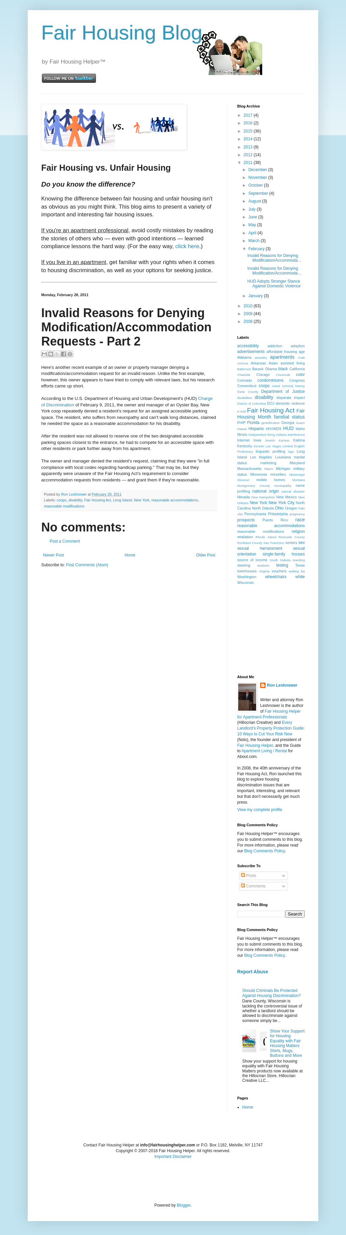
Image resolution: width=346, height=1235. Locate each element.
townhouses (247, 571)
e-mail (241, 411)
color (300, 374)
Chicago (263, 375)
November (258, 177)
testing (282, 565)
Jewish (270, 440)
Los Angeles (261, 457)
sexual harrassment (259, 548)
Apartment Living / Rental (264, 751)
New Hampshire (263, 497)
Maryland (297, 463)
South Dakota (280, 560)
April (252, 233)
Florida (253, 422)
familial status (289, 417)
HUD (288, 428)
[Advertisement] (271, 629)
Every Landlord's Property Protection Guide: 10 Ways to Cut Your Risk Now (271, 728)
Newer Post (53, 555)
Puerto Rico (275, 520)
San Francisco (273, 543)
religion (298, 531)
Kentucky (244, 446)
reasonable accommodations (174, 500)
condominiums (270, 380)
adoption (298, 346)
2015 (249, 131)
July (252, 209)
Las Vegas (273, 446)
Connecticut (246, 386)
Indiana (281, 434)
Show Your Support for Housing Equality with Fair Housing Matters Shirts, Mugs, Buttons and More (287, 1043)
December (258, 169)
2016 (249, 123)
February (257, 248)
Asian (273, 363)
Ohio (279, 508)
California (297, 369)
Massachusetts (249, 469)
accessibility (248, 345)
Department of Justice (283, 391)
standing (299, 560)
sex (301, 542)
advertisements (251, 351)
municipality (282, 486)
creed (276, 386)
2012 (249, 154)
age (302, 352)
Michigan (283, 469)
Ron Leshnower (282, 685)
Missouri (243, 480)
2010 (249, 306)
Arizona (242, 363)
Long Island (122, 500)
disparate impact (290, 398)
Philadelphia (278, 514)
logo (291, 451)
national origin (265, 491)
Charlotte (243, 375)
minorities (278, 474)
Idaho (300, 429)
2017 (249, 115)
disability (75, 500)
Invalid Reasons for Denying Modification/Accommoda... (274, 258)
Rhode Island (265, 537)
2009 (249, 313)
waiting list (297, 571)
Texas (300, 565)
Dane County (247, 392)
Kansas (284, 440)
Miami (268, 469)
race (300, 519)
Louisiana (283, 457)
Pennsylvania (255, 514)
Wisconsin (245, 582)
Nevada (243, 497)
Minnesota (258, 474)
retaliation (245, 537)
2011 (249, 162)
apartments (282, 357)
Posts (248, 875)
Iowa (257, 440)
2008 (249, 321)
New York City (281, 502)
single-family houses (284, 554)
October (256, 185)
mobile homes (270, 480)
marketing (268, 463)
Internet (243, 440)
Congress (297, 380)
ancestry (261, 357)
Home (130, 555)
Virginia (264, 571)
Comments (253, 886)
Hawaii (242, 429)
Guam (300, 423)
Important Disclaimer (173, 1156)
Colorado (244, 380)
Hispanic (256, 428)
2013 (249, 147)
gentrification (271, 423)
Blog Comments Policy (264, 851)
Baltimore (244, 369)
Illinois (242, 434)
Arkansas (258, 363)
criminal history (293, 386)
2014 (249, 139)
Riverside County (291, 537)
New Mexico (286, 497)
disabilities (244, 398)
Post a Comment (65, 541)
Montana (298, 480)
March (254, 240)
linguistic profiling (270, 451)
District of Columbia (251, 403)
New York (141, 500)
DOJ (270, 403)
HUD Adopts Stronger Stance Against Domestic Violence (274, 283)
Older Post (205, 555)
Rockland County (249, 543)
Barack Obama (264, 369)
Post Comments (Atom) (87, 565)
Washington (246, 577)
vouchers (279, 571)
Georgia (287, 423)
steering (243, 565)
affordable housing (282, 352)
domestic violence (290, 403)
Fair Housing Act (97, 500)
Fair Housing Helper (255, 745)
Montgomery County (253, 486)
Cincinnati (283, 375)
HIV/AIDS (273, 429)
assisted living (292, 363)
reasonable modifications (64, 506)
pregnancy (297, 514)
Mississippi (297, 474)
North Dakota (263, 508)
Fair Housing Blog (121, 32)
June (253, 217)
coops (62, 500)
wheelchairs (275, 576)
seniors (291, 543)
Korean (259, 446)
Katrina (299, 440)
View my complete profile (259, 809)
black (283, 368)
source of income (252, 560)
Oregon (291, 508)
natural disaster (293, 491)
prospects (246, 520)
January (256, 295)
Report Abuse (252, 971)
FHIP (241, 423)
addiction (275, 346)
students (263, 565)
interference (296, 434)
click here (187, 246)
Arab (301, 357)
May (252, 224)
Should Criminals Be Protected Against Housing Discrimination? (271, 993)
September (258, 193)
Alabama (244, 357)
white (300, 576)
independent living (262, 434)
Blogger (184, 1205)
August (255, 201)
